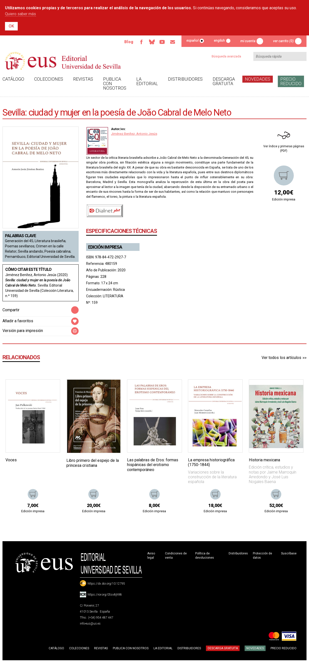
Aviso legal (151, 555)
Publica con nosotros (114, 83)
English (219, 40)
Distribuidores (185, 79)
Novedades (257, 79)
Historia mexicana (264, 460)
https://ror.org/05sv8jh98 (105, 594)
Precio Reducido (291, 81)
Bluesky (151, 42)
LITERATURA (113, 296)
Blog (128, 41)
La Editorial (147, 81)
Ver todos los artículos (281, 357)
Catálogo (13, 79)
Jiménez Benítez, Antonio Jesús (134, 134)
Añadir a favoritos (17, 321)
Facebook (141, 42)
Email (172, 42)
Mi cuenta (247, 41)
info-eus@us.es (90, 623)
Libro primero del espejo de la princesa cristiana (92, 463)
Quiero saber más (20, 13)
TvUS (162, 42)
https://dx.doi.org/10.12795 (106, 583)
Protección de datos (262, 555)
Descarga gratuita (224, 81)
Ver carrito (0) (283, 41)
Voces (11, 460)
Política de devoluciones (204, 555)
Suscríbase (289, 553)
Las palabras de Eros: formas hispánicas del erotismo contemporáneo (152, 465)
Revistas (83, 79)
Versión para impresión (22, 330)
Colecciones (48, 79)
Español (192, 40)
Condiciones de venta (176, 555)
